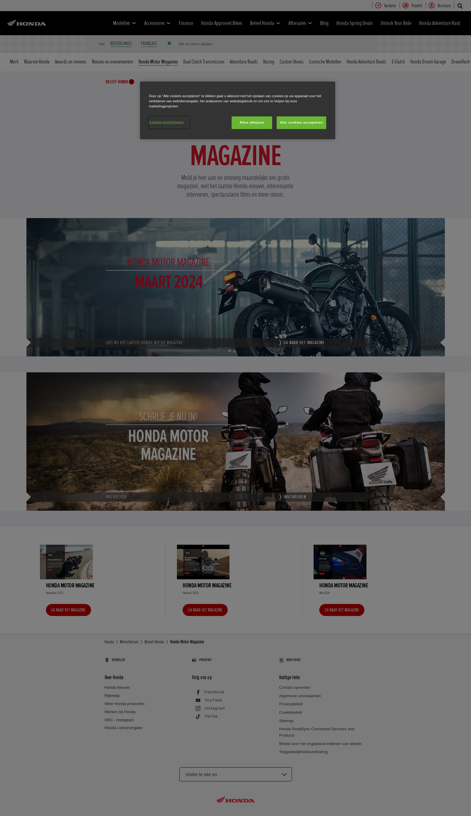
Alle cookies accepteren (301, 122)
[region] (237, 110)
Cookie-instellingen (166, 122)
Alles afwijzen (251, 122)
